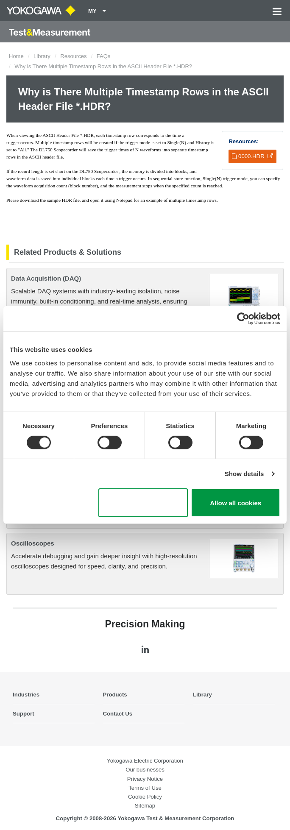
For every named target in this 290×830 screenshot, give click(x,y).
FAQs (104, 56)
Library (41, 56)
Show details (244, 473)
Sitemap (145, 805)
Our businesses (145, 769)
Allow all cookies (235, 503)
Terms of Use (145, 788)
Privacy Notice (145, 779)
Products (115, 694)
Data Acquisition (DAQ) (46, 278)
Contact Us (118, 713)
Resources (73, 56)
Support (23, 713)
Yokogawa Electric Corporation (145, 761)
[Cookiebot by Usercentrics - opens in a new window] (243, 318)
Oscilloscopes (32, 543)
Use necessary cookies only (143, 503)
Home (16, 56)
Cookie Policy (145, 797)
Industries (26, 694)
